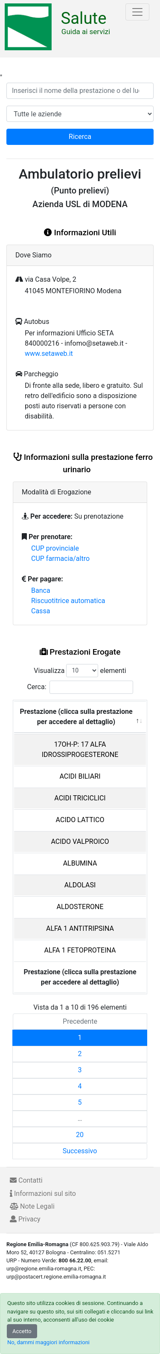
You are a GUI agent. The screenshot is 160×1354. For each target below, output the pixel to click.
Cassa (40, 611)
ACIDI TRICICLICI (79, 798)
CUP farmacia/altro (60, 558)
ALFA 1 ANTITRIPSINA (80, 928)
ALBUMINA (80, 863)
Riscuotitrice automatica (68, 601)
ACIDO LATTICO (80, 820)
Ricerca (80, 137)
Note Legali (32, 1206)
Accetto (22, 1331)
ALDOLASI (80, 885)
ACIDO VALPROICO (80, 841)
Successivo (80, 1151)
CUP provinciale (55, 548)
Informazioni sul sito (43, 1193)
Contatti (26, 1180)
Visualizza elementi (80, 670)
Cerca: (80, 687)
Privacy (25, 1219)
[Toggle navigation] (137, 11)
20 (80, 1135)
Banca (40, 590)
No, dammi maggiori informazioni (48, 1342)
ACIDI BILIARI (79, 776)
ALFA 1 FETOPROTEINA (80, 950)
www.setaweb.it (49, 353)
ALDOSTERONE (79, 907)
